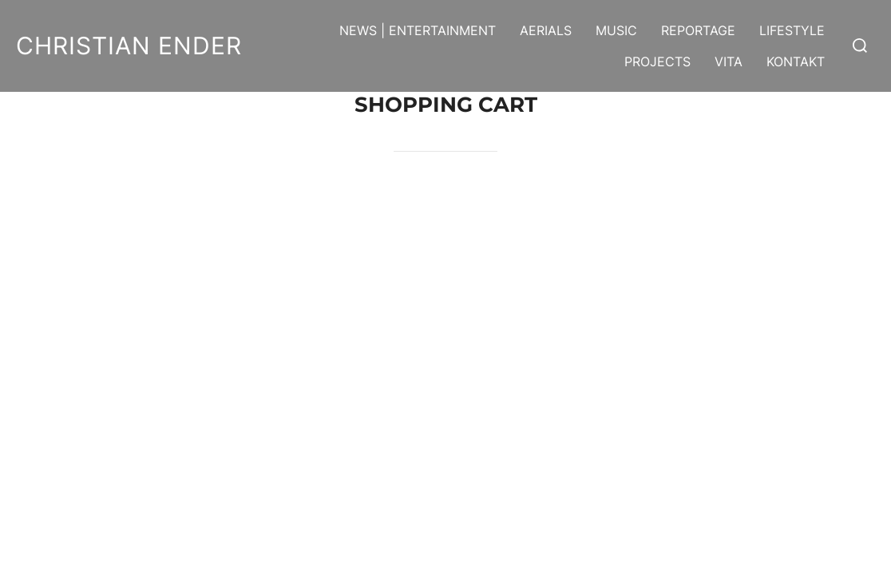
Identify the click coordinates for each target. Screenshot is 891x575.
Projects (657, 61)
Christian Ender (129, 45)
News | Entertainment (417, 30)
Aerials (546, 30)
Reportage (698, 30)
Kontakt (795, 61)
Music (616, 30)
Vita (728, 61)
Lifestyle (792, 30)
